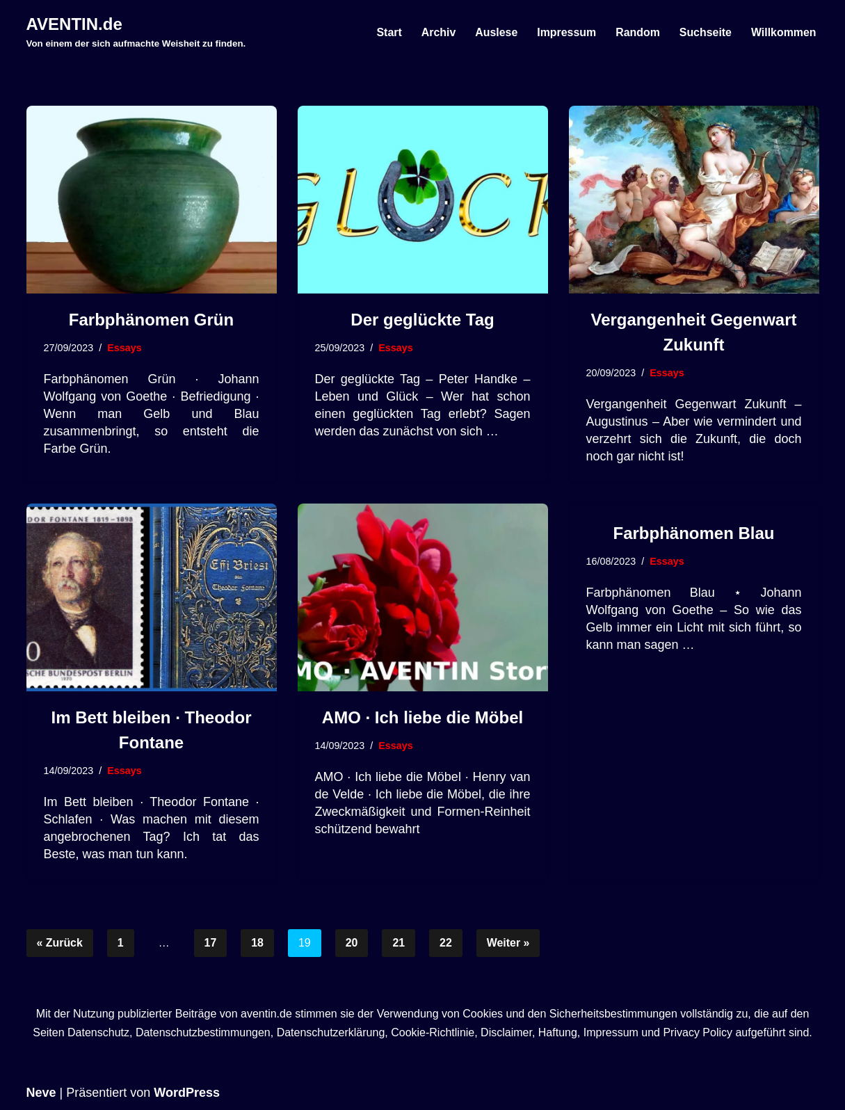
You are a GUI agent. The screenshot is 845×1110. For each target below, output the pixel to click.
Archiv (436, 32)
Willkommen (783, 32)
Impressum (565, 32)
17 (210, 943)
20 (352, 943)
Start (387, 32)
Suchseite (705, 32)
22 (446, 943)
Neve (41, 1093)
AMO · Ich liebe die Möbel (422, 717)
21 (399, 943)
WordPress (187, 1093)
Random (637, 32)
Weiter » (509, 943)
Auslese (495, 32)
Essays (125, 347)
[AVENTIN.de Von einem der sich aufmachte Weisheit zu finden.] (136, 32)
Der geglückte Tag (422, 319)
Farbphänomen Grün (151, 319)
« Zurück (60, 943)
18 (258, 943)
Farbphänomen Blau (693, 533)
